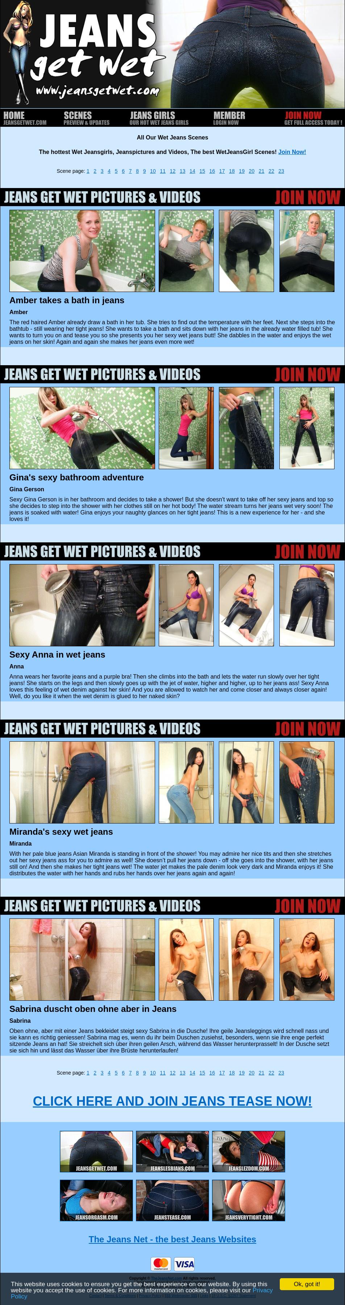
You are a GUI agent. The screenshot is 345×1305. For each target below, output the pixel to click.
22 (271, 171)
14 (192, 171)
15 (202, 171)
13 (183, 171)
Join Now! (292, 152)
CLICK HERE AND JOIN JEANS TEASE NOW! (172, 1101)
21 (262, 171)
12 (173, 171)
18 (232, 171)
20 (252, 171)
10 (153, 171)
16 (212, 171)
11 (163, 171)
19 (242, 171)
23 (281, 171)
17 (222, 171)
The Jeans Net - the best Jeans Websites (172, 1239)
